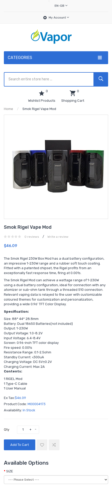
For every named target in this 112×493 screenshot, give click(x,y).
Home (8, 109)
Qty (6, 429)
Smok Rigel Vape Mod (39, 109)
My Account (59, 17)
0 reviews (31, 237)
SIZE (9, 471)
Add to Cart (19, 445)
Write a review (57, 237)
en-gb (61, 5)
